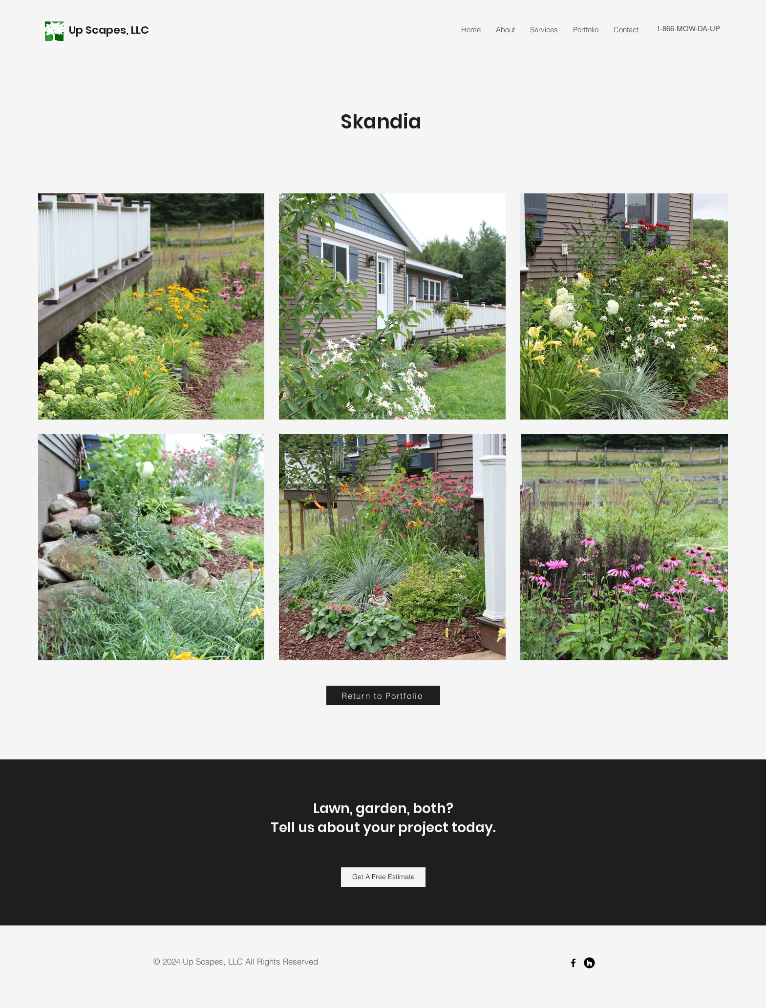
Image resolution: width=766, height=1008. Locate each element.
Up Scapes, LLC (110, 30)
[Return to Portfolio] (383, 695)
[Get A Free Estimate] (383, 877)
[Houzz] (589, 962)
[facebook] (573, 962)
